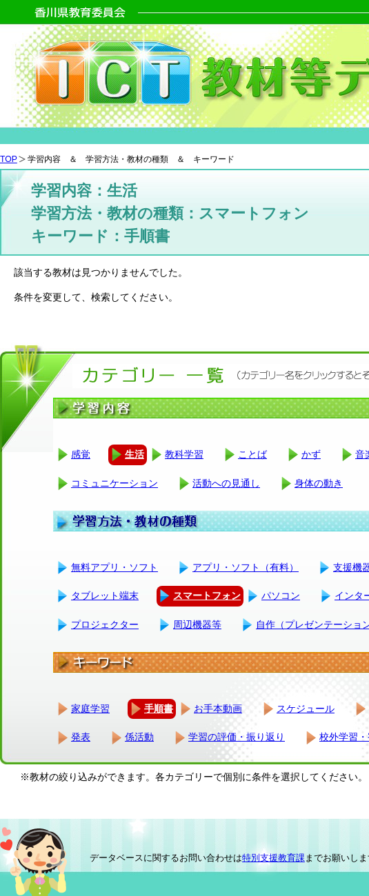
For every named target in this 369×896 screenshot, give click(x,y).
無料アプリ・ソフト (114, 567)
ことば (252, 454)
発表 (80, 736)
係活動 (139, 736)
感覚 (80, 454)
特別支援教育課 (273, 858)
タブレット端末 (105, 595)
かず (311, 454)
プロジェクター (105, 624)
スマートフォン (207, 595)
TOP (8, 159)
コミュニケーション (114, 483)
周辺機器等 (197, 624)
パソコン (280, 595)
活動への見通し (226, 483)
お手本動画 (218, 708)
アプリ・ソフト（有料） (245, 567)
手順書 (158, 708)
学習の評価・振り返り (236, 736)
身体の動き (319, 483)
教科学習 (184, 454)
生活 (134, 454)
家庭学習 (90, 708)
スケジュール (306, 708)
